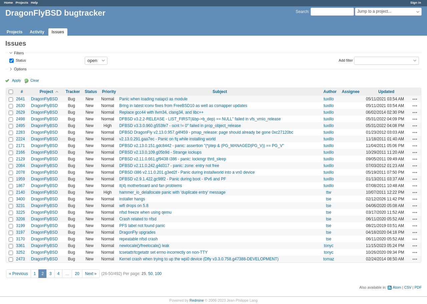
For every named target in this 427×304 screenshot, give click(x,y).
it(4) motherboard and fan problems (150, 185)
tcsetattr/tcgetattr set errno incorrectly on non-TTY (163, 252)
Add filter (346, 60)
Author (330, 91)
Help (34, 2)
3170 (20, 239)
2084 (20, 165)
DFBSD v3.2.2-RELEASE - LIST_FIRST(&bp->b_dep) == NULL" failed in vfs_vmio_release (200, 119)
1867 (20, 185)
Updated (386, 91)
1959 (20, 179)
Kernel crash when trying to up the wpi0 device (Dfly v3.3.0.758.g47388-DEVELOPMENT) (199, 259)
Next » (91, 273)
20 (77, 273)
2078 (20, 172)
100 (158, 273)
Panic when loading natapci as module (153, 99)
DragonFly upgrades (137, 232)
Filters (19, 53)
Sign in (415, 2)
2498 (20, 119)
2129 (20, 159)
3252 (20, 252)
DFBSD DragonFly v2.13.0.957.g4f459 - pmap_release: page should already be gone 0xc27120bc (206, 132)
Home (8, 2)
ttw (328, 192)
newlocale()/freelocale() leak (144, 245)
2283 (20, 132)
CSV (407, 287)
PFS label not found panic (142, 225)
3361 (20, 245)
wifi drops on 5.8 (133, 205)
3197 (20, 232)
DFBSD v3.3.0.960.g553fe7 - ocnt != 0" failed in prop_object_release (180, 125)
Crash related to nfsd (137, 219)
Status (20, 60)
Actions (415, 99)
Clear (34, 80)
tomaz (328, 259)
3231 (20, 205)
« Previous (18, 273)
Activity (37, 32)
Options (20, 69)
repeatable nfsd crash (138, 239)
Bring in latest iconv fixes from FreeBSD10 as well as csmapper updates (183, 105)
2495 (20, 125)
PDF (418, 287)
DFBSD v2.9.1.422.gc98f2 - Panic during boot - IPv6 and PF (172, 179)
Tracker (73, 91)
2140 (20, 192)
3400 (20, 199)
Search (302, 11)
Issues (58, 32)
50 (150, 273)
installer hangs (132, 199)
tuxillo (329, 99)
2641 (20, 99)
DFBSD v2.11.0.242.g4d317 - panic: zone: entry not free (169, 165)
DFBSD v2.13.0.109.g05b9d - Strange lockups (160, 152)
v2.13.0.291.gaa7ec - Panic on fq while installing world (167, 139)
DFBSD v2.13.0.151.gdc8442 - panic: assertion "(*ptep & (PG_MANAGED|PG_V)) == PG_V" (201, 145)
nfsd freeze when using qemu (145, 212)
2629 (20, 112)
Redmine (196, 300)
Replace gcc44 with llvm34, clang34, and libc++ (161, 112)
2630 (20, 105)
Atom (397, 287)
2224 (20, 139)
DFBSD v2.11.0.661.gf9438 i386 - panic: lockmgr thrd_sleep (172, 159)
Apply (16, 80)
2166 (20, 152)
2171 (20, 145)
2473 (20, 259)
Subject (219, 91)
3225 (20, 212)
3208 (20, 219)
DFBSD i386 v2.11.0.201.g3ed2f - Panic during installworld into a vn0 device (187, 172)
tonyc (329, 245)
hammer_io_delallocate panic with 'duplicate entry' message (172, 192)
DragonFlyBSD (44, 99)
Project (46, 91)
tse (328, 199)
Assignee (350, 91)
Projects (22, 2)
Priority (109, 91)
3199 (20, 225)
